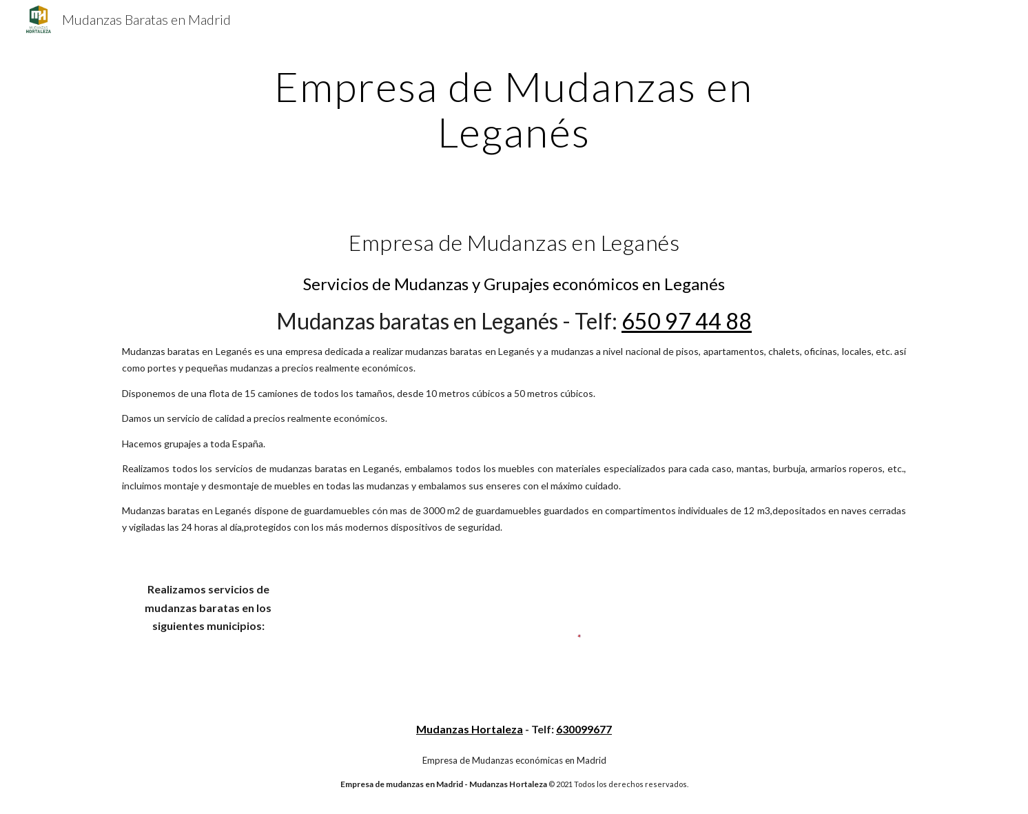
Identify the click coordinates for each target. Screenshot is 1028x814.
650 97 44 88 (686, 320)
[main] (514, 109)
